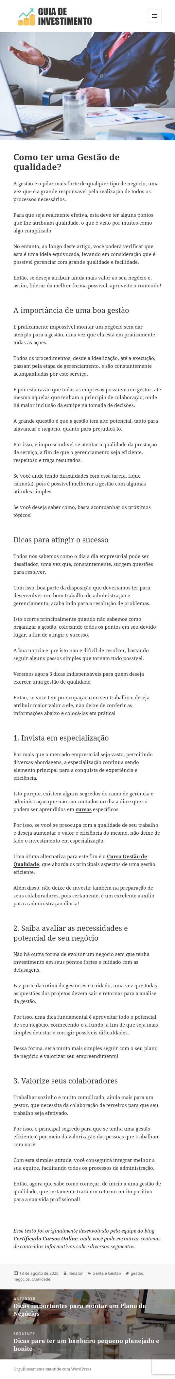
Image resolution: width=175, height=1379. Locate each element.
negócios (21, 1279)
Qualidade (41, 1279)
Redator (75, 1273)
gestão (137, 1273)
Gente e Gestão (107, 1273)
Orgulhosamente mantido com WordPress (52, 1369)
